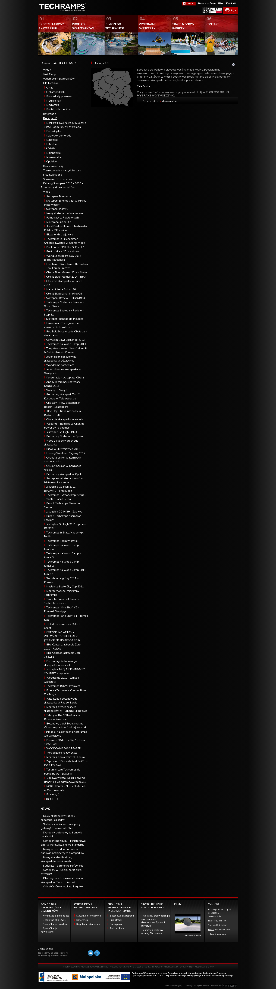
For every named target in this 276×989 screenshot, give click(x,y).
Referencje (49, 114)
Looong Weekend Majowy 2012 (65, 453)
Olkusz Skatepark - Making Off (64, 293)
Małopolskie (53, 153)
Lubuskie (51, 144)
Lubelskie (52, 140)
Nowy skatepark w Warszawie (64, 213)
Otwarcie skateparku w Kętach (64, 419)
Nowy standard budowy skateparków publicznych (56, 859)
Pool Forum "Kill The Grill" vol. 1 (65, 247)
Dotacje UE (50, 118)
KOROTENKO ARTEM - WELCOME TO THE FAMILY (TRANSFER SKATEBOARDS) (62, 636)
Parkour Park (117, 928)
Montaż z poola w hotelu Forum (65, 757)
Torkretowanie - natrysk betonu (62, 170)
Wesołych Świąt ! (56, 390)
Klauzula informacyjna (88, 915)
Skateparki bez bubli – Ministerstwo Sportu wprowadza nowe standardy (63, 843)
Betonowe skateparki (122, 915)
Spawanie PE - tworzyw (57, 179)
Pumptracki (116, 920)
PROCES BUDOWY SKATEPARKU (94, 967)
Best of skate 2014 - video (62, 251)
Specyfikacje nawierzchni (49, 930)
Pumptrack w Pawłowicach (62, 217)
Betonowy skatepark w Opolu (64, 474)
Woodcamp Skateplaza (60, 365)
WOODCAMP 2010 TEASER (63, 748)
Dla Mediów (50, 83)
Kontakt (231, 3)
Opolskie (51, 161)
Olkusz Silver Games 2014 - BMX (66, 276)
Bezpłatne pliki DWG (54, 920)
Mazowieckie (54, 157)
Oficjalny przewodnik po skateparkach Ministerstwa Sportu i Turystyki (155, 920)
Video (46, 191)
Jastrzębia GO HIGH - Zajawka (64, 511)
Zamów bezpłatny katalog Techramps (152, 931)
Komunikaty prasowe (59, 96)
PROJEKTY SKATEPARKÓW (120, 967)
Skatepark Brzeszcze (58, 196)
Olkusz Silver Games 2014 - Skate (66, 272)
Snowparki (116, 924)
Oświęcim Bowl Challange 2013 (65, 340)
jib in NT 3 (52, 799)
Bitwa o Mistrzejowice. (60, 234)
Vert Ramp (49, 74)
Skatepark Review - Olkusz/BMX (65, 298)
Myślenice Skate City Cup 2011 (65, 586)
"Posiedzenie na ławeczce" (62, 752)
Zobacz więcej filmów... (193, 935)
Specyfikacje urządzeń (55, 924)
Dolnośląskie (54, 131)
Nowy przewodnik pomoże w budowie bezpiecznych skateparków (62, 851)
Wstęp (47, 70)
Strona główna (207, 3)
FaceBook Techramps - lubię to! (189, 3)
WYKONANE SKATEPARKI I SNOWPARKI (174, 967)
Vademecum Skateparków (59, 78)
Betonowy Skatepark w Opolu (64, 436)
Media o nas (53, 100)
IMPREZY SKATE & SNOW (203, 967)
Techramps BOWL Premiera (63, 686)
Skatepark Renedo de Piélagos (64, 319)
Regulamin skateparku (88, 924)
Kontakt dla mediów (58, 109)
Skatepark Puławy (57, 209)
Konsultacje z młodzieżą (56, 915)
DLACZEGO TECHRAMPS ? (144, 967)
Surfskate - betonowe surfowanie (63, 865)
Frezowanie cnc (52, 175)
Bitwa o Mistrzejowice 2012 (63, 449)
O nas (49, 87)
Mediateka (52, 105)
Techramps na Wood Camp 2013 (66, 344)
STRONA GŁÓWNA (70, 967)
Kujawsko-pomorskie (58, 135)
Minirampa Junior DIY (58, 222)
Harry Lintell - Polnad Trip (61, 289)
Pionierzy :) (52, 794)
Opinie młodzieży (53, 166)
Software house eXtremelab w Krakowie (229, 985)
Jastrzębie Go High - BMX (61, 432)
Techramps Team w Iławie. (62, 541)
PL (232, 11)
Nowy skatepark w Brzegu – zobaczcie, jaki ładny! (59, 818)
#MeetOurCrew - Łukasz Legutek (63, 886)
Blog (221, 3)
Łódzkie (50, 148)
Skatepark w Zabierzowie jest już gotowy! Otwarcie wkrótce (62, 826)
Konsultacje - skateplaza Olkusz (65, 377)
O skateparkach (55, 92)
